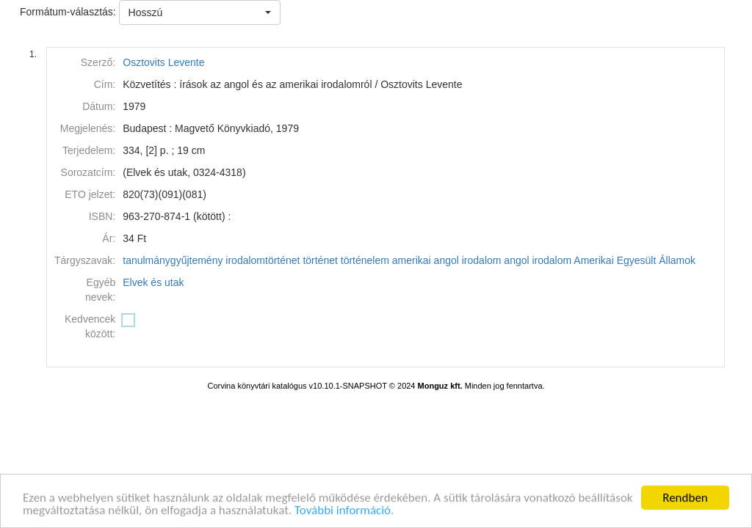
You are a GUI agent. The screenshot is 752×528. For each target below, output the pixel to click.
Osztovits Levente (163, 62)
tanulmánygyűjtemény (173, 260)
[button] (200, 12)
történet (320, 260)
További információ (342, 512)
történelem (365, 260)
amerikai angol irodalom (447, 260)
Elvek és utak (153, 282)
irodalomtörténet (262, 260)
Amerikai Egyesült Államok (634, 260)
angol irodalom (537, 260)
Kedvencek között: (90, 326)
